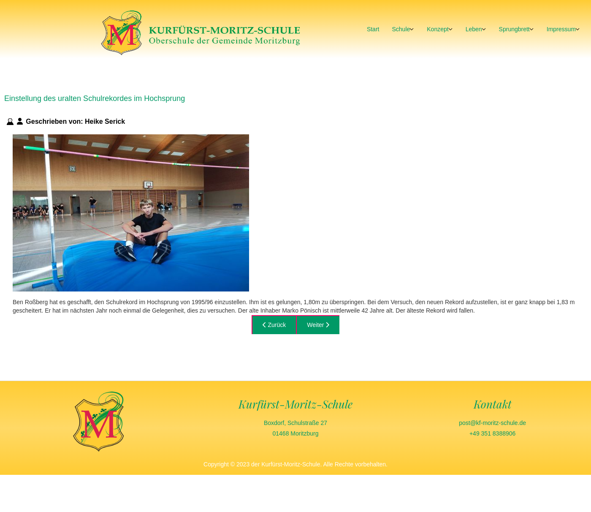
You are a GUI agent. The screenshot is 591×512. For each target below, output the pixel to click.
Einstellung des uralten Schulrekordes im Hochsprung (94, 98)
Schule (401, 29)
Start (373, 29)
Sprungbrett (514, 29)
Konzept (437, 29)
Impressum (561, 29)
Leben (474, 29)
